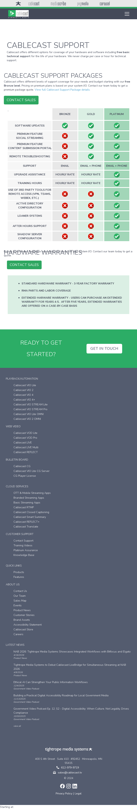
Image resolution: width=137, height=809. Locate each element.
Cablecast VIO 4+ (24, 400)
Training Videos (22, 545)
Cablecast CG (21, 466)
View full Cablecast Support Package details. (62, 90)
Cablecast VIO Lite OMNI (28, 414)
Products (18, 572)
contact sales (21, 100)
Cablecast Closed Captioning (31, 512)
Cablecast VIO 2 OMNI (27, 419)
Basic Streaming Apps (26, 502)
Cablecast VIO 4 (23, 395)
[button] (126, 13)
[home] (18, 13)
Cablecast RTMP (23, 507)
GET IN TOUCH (104, 348)
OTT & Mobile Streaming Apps (32, 493)
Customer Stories (23, 615)
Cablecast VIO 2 (23, 390)
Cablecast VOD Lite (25, 433)
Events (17, 605)
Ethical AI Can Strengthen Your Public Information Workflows (50, 682)
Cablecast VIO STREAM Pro (30, 409)
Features (18, 577)
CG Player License (24, 476)
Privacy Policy (64, 793)
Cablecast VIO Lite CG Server (31, 471)
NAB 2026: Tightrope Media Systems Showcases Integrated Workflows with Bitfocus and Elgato (72, 651)
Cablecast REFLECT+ (26, 522)
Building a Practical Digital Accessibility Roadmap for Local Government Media (60, 695)
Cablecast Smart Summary (29, 517)
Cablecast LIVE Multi (25, 447)
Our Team (19, 596)
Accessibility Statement (27, 625)
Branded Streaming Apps (28, 498)
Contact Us (20, 591)
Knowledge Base (23, 555)
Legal (78, 793)
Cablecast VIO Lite (24, 385)
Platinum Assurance (25, 550)
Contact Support (23, 540)
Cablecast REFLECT (25, 452)
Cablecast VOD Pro (25, 438)
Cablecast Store (23, 629)
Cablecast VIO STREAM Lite (30, 404)
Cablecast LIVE (22, 442)
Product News (22, 610)
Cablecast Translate (25, 526)
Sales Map (19, 600)
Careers (18, 634)
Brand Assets (21, 620)
